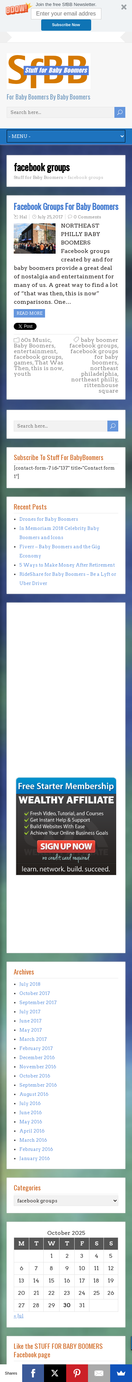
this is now (46, 368)
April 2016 (32, 1131)
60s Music (35, 340)
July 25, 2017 (50, 216)
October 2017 (34, 993)
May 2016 (30, 1121)
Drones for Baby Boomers (48, 519)
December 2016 (37, 1057)
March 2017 (33, 1039)
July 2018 (29, 984)
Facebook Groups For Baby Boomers (66, 206)
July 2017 (29, 1011)
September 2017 (38, 1002)
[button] (66, 16)
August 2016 (34, 1094)
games (23, 362)
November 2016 (37, 1066)
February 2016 (36, 1149)
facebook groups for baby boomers (94, 357)
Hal (23, 216)
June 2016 (30, 1112)
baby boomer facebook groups (93, 343)
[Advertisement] (35, 726)
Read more (29, 313)
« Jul (19, 1315)
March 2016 (33, 1140)
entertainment (35, 351)
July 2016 (30, 1103)
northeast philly (94, 379)
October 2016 (34, 1076)
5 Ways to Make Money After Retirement (67, 565)
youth (22, 373)
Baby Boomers (34, 345)
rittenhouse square (101, 388)
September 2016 (38, 1085)
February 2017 (36, 1048)
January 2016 (34, 1158)
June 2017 (30, 1021)
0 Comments (87, 216)
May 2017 (30, 1030)
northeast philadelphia (99, 371)
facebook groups (38, 357)
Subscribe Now (66, 25)
